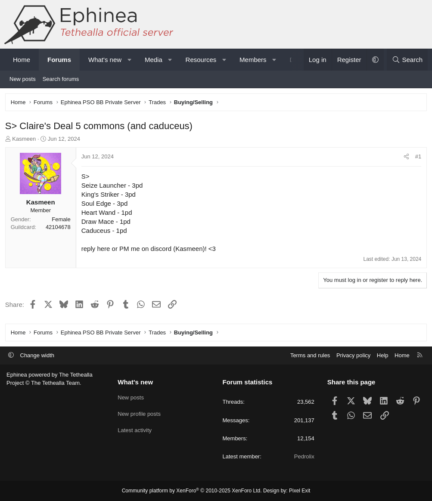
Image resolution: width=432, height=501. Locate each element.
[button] (129, 60)
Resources (201, 59)
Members (253, 59)
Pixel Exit (299, 491)
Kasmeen (25, 140)
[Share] (405, 158)
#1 (417, 158)
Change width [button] (37, 355)
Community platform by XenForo (192, 491)
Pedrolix (304, 456)
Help (382, 355)
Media (153, 59)
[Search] (407, 60)
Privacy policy (353, 355)
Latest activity (135, 428)
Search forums (61, 79)
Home (21, 59)
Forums (59, 59)
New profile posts (139, 412)
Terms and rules (310, 355)
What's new (104, 59)
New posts (22, 79)
